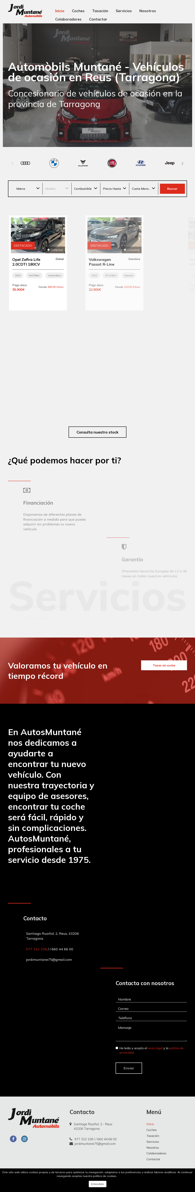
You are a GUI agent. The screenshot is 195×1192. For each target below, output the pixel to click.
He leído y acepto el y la (150, 1050)
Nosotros (147, 11)
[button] (182, 164)
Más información (128, 1176)
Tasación (100, 11)
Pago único (75, 285)
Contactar (98, 19)
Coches (78, 11)
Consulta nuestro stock (97, 432)
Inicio (59, 11)
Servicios (124, 11)
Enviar (129, 1068)
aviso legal (155, 1048)
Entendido (97, 1184)
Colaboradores (68, 19)
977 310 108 (37, 949)
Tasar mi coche (164, 665)
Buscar (172, 189)
